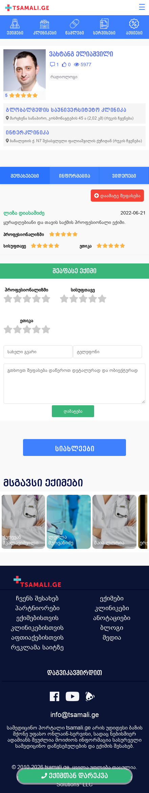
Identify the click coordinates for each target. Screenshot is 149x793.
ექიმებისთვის (37, 617)
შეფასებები (24, 175)
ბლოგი (111, 627)
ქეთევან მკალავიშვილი (21, 539)
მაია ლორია (109, 542)
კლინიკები (112, 608)
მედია (112, 637)
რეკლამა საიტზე (37, 647)
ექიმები (112, 598)
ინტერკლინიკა (27, 132)
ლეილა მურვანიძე (60, 539)
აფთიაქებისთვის (37, 637)
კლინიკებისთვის (37, 627)
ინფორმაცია (74, 175)
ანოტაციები (111, 617)
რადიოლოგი (64, 76)
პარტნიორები (37, 608)
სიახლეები (74, 449)
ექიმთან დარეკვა (74, 775)
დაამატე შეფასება (117, 195)
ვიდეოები (124, 175)
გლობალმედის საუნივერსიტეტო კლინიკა (66, 110)
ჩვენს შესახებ (37, 598)
